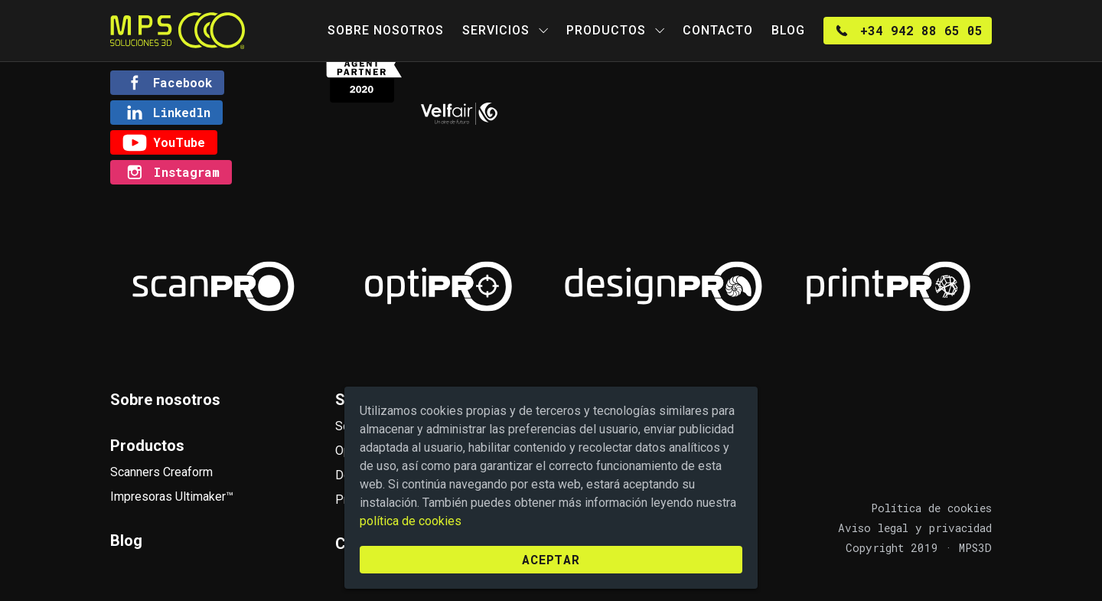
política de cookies (410, 521)
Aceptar (551, 559)
